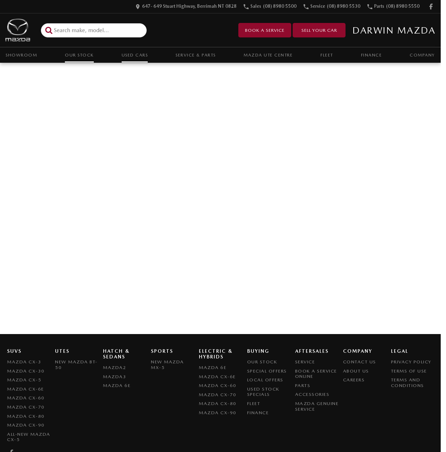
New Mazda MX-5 (167, 364)
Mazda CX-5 (24, 379)
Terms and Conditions (407, 382)
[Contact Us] (186, 6)
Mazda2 (114, 367)
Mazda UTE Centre (268, 55)
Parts (303, 385)
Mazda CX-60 (26, 397)
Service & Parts (196, 55)
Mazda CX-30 (26, 371)
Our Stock (79, 55)
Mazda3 (114, 376)
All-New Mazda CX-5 (28, 437)
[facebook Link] (431, 6)
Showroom (21, 55)
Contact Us (359, 361)
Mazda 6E (116, 385)
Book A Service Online (316, 373)
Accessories (312, 394)
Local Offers (265, 379)
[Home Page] (17, 30)
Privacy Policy (411, 361)
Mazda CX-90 (26, 425)
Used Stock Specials (263, 391)
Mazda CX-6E (25, 389)
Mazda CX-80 (26, 416)
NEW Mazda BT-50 (76, 364)
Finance (371, 55)
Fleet (326, 55)
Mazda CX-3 (24, 361)
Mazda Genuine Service (317, 406)
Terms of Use (409, 371)
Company (422, 55)
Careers (354, 379)
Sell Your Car (319, 30)
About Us (356, 371)
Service (305, 361)
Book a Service (265, 30)
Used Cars (135, 55)
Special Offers (267, 371)
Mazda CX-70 (26, 407)
